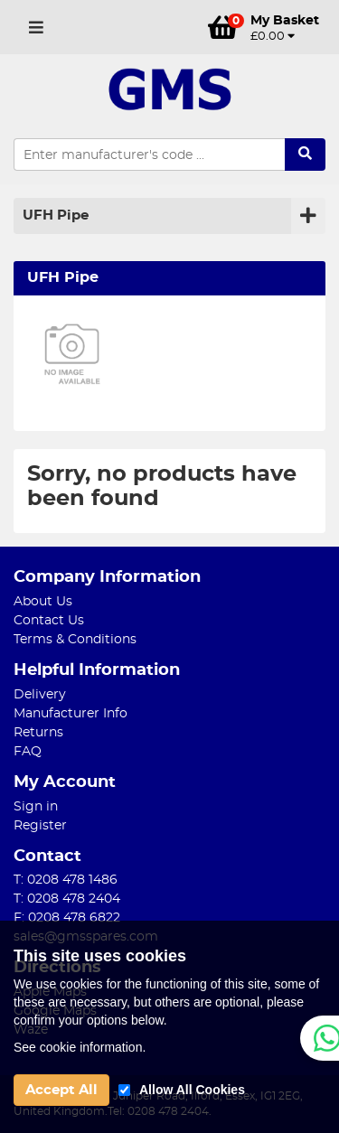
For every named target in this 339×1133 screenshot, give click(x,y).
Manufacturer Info (70, 713)
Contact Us (49, 620)
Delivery (40, 694)
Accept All (61, 1090)
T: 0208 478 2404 (67, 899)
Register (40, 825)
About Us (43, 601)
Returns (38, 732)
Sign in (36, 807)
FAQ (28, 751)
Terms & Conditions (75, 639)
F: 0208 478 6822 (67, 918)
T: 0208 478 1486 (66, 880)
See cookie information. (80, 1047)
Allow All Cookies (192, 1089)
